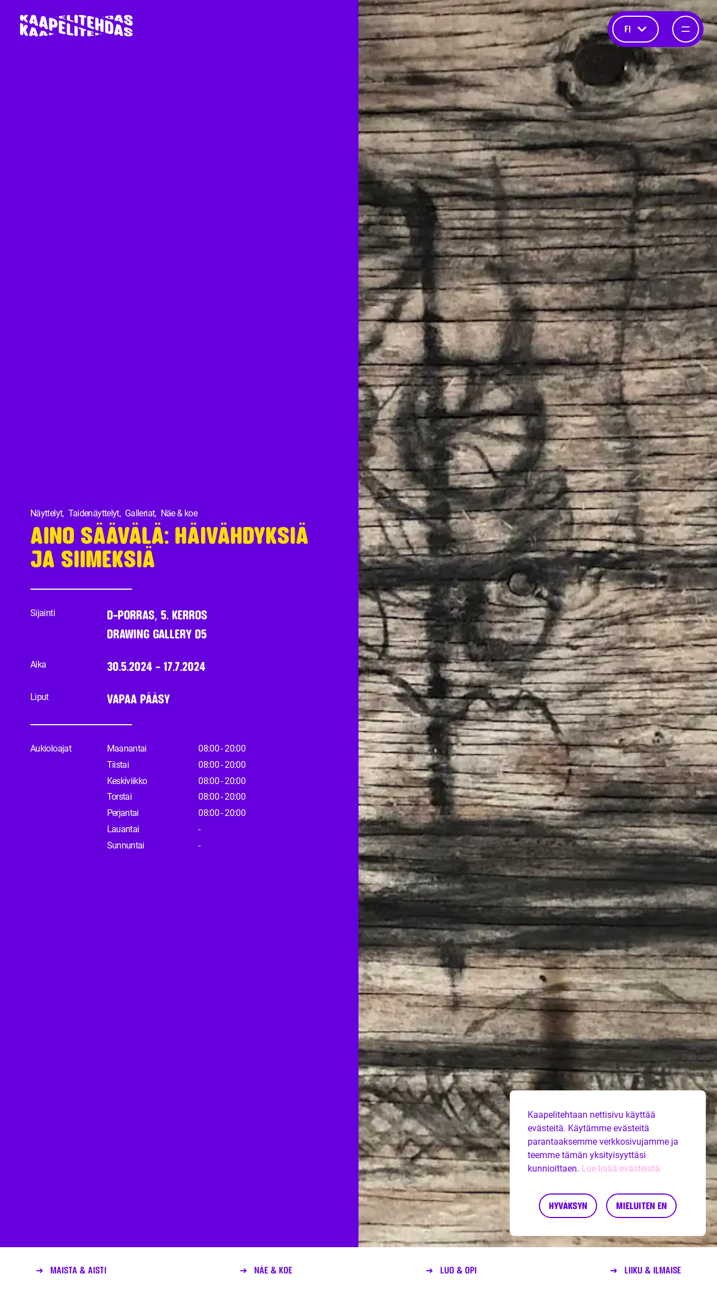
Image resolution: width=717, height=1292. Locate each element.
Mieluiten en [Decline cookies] (641, 1205)
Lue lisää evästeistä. (621, 1168)
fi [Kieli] (635, 29)
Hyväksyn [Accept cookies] (568, 1205)
